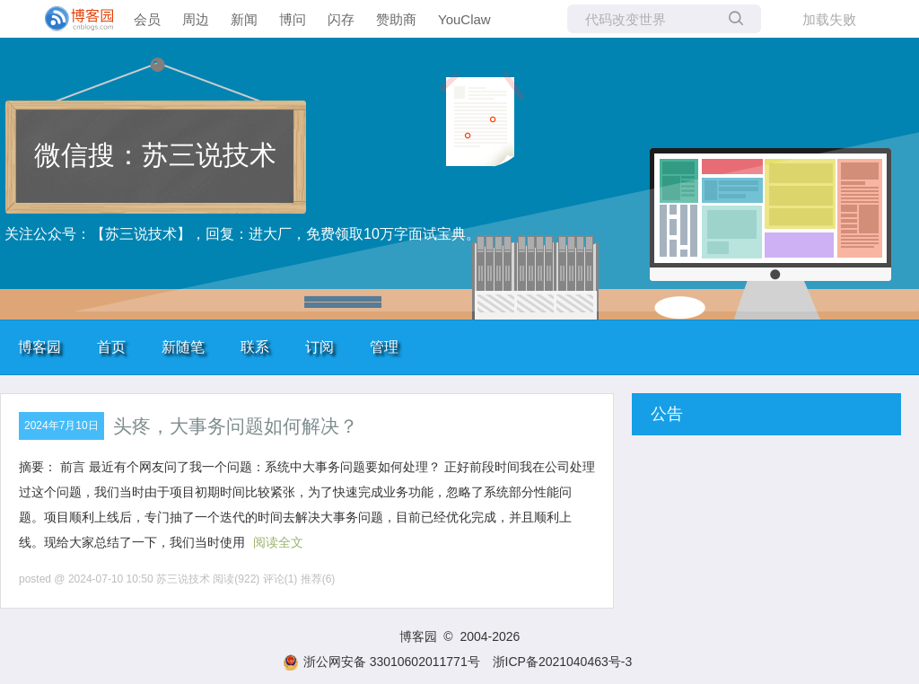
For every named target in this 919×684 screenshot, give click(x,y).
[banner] (72, 18)
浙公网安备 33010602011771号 (381, 661)
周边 (195, 19)
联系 (255, 347)
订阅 (319, 347)
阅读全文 (278, 542)
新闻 (244, 19)
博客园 (39, 347)
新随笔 (183, 347)
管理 (384, 347)
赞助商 (396, 19)
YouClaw (464, 19)
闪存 (341, 19)
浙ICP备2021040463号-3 (563, 661)
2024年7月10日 (61, 425)
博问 (292, 19)
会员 (147, 19)
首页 (111, 347)
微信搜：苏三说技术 (155, 155)
